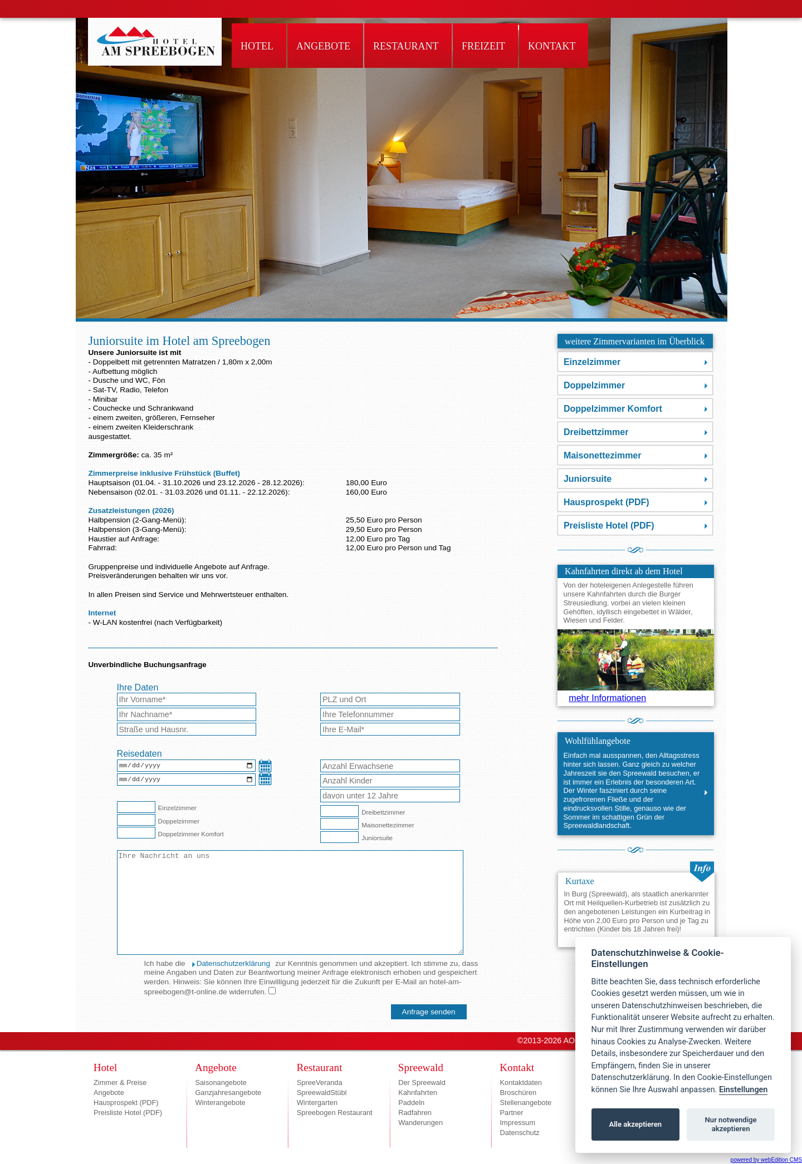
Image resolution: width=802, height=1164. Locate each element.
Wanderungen (420, 1122)
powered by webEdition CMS (766, 1160)
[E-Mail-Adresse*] (390, 729)
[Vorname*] (187, 699)
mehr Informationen (607, 698)
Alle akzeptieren (635, 1124)
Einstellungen (743, 1089)
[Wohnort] (390, 699)
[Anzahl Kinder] (390, 780)
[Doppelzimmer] (136, 820)
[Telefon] (390, 714)
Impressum (517, 1122)
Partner (512, 1112)
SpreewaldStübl (322, 1092)
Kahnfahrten (417, 1092)
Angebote (109, 1092)
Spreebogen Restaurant (335, 1112)
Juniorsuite (588, 479)
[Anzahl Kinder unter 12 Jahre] (390, 795)
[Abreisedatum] (186, 781)
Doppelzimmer (594, 385)
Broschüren (518, 1092)
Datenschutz (520, 1132)
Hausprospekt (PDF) (606, 502)
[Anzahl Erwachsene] (390, 766)
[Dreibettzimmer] (339, 811)
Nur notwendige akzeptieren (731, 1124)
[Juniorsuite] (339, 837)
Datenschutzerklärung (233, 963)
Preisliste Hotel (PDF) (609, 525)
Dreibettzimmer (596, 432)
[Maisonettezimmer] (339, 824)
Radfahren (415, 1112)
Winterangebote (220, 1102)
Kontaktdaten (521, 1082)
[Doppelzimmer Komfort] (136, 833)
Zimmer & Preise (120, 1082)
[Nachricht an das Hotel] (290, 902)
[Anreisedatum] (186, 766)
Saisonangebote (221, 1082)
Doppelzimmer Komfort (613, 408)
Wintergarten (317, 1102)
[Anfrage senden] (429, 1011)
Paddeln (411, 1102)
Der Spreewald (422, 1082)
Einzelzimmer (592, 362)
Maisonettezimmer (603, 455)
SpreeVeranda (320, 1082)
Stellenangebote (526, 1102)
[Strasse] (187, 729)
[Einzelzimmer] (136, 807)
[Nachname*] (187, 714)
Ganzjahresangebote (228, 1092)
